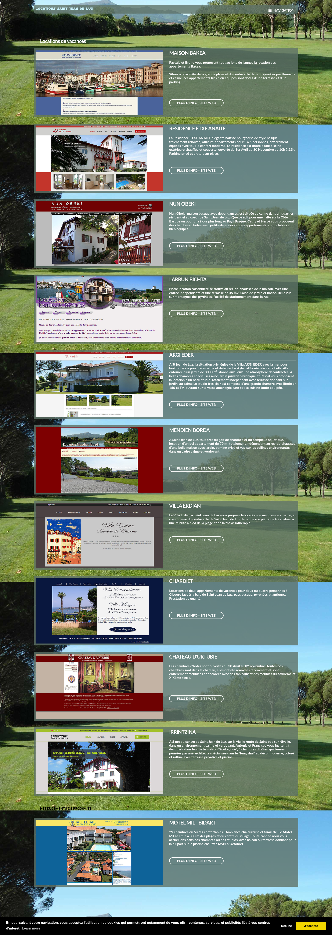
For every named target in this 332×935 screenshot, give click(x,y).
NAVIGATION (281, 10)
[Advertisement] (166, 27)
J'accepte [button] (311, 926)
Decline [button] (286, 926)
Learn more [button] (31, 928)
